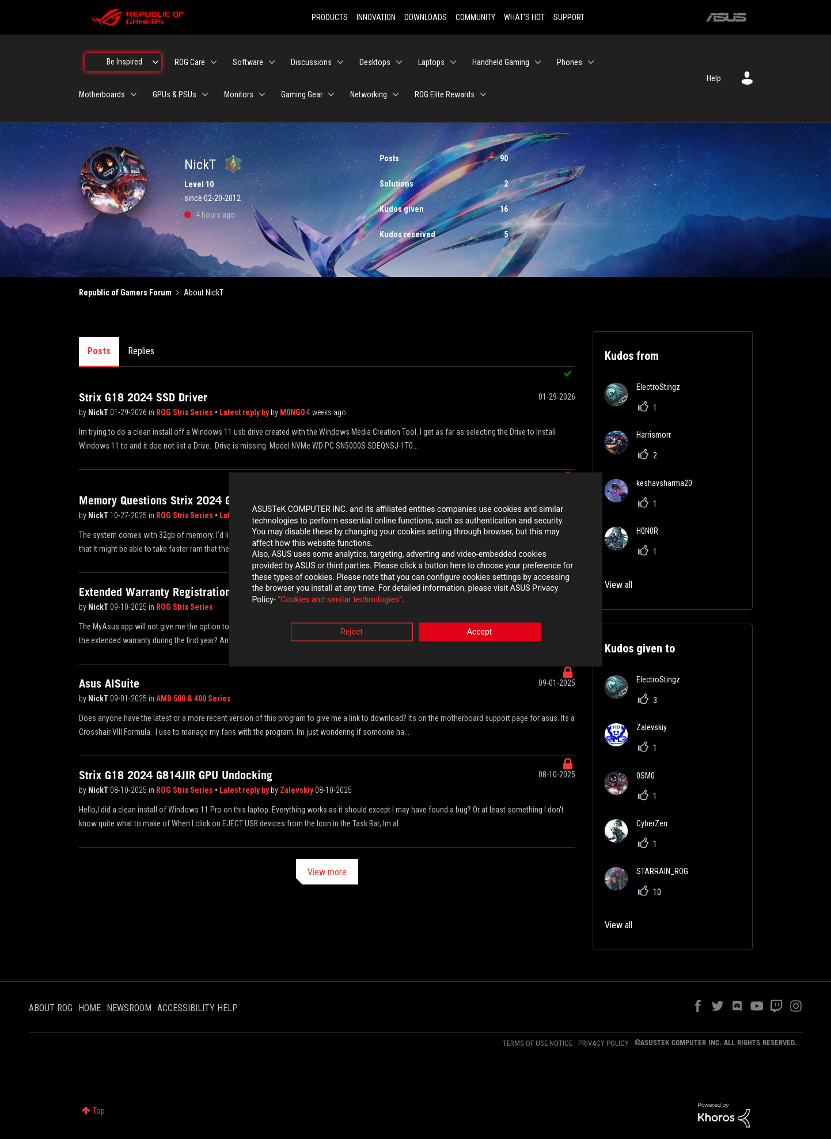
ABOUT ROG (51, 1008)
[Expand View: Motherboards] (133, 94)
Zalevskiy (297, 790)
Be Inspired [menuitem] (124, 61)
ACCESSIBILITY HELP (197, 1008)
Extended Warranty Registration (155, 592)
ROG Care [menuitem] (189, 62)
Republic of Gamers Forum (125, 292)
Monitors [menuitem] (238, 94)
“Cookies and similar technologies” (340, 600)
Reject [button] (351, 633)
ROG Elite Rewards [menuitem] (445, 94)
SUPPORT (569, 17)
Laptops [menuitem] (431, 62)
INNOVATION (376, 17)
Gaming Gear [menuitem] (301, 94)
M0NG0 (293, 412)
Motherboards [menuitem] (102, 94)
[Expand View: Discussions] (340, 62)
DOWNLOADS (425, 17)
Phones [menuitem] (569, 62)
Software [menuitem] (248, 62)
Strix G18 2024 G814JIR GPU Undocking (175, 775)
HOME (89, 1008)
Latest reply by (245, 412)
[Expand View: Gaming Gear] (331, 94)
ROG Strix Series (185, 412)
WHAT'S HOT (524, 17)
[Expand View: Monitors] (262, 94)
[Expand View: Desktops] (399, 62)
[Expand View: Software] (272, 62)
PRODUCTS (330, 17)
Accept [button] (479, 633)
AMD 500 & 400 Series (193, 698)
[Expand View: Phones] (591, 62)
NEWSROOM (129, 1008)
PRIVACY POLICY (603, 1043)
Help (714, 78)
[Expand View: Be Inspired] (155, 62)
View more (327, 872)
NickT (99, 412)
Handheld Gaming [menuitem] (500, 62)
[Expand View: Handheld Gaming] (538, 62)
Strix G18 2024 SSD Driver (143, 397)
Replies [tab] (141, 351)
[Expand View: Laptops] (453, 62)
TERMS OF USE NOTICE (537, 1043)
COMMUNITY (475, 17)
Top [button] (99, 1110)
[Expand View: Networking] (395, 94)
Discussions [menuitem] (311, 62)
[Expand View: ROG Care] (213, 62)
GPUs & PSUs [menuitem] (174, 94)
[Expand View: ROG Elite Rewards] (483, 94)
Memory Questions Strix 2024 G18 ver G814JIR (192, 500)
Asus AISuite (109, 683)
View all (618, 584)
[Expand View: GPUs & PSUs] (205, 94)
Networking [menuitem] (368, 94)
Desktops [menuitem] (374, 62)
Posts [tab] (99, 351)
